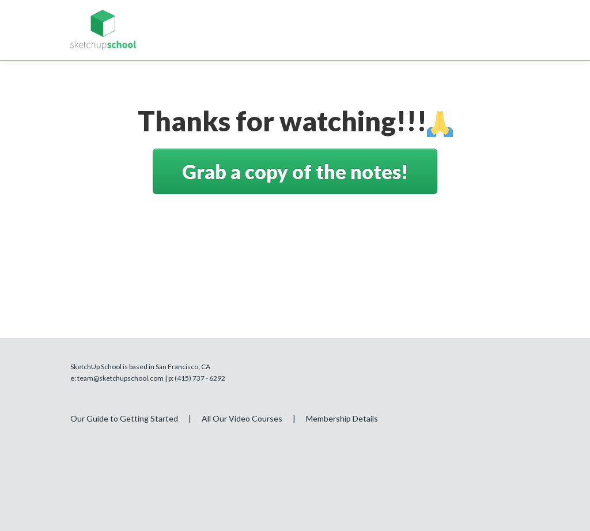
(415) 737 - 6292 (200, 378)
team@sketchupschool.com (120, 378)
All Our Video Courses (242, 418)
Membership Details (342, 418)
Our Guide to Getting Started (124, 418)
